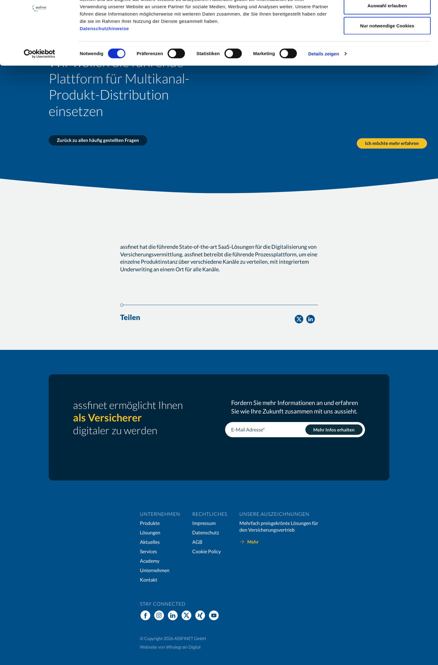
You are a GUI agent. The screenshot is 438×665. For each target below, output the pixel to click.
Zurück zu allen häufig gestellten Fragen (98, 140)
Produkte (150, 523)
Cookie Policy (206, 551)
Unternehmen (154, 570)
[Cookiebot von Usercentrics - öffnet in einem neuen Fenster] (39, 84)
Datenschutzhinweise (104, 58)
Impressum (204, 523)
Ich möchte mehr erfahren (391, 140)
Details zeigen (323, 83)
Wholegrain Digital (183, 646)
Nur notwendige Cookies (387, 55)
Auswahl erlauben (387, 36)
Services (148, 551)
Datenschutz (205, 532)
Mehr (253, 541)
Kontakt (148, 579)
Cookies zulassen (387, 16)
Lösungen (150, 532)
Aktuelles (150, 542)
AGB (197, 542)
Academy (149, 561)
